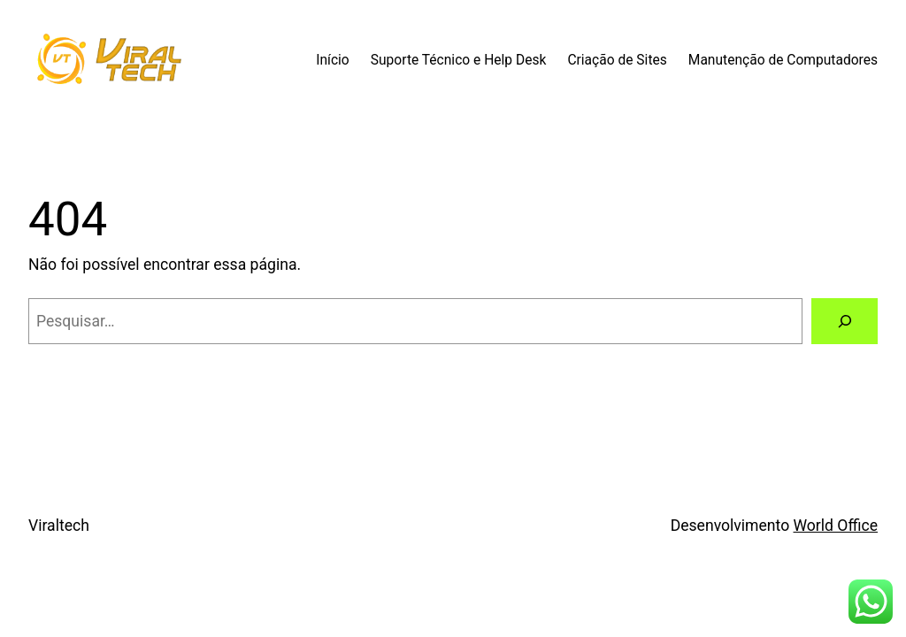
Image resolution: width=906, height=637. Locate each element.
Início (332, 60)
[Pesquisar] (844, 320)
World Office (836, 525)
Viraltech (58, 525)
